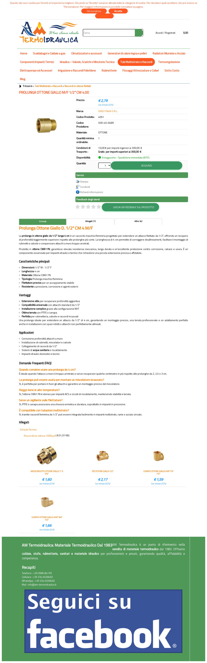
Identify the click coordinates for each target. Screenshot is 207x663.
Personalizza (94, 11)
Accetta (118, 11)
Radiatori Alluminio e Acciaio (169, 53)
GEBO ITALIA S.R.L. (108, 111)
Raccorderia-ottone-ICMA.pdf (40, 436)
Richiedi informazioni (91, 192)
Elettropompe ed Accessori (36, 70)
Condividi (85, 187)
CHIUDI (104, 16)
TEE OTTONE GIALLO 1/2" (103, 471)
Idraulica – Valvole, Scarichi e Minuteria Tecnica (87, 62)
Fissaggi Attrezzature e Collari (140, 70)
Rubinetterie (109, 70)
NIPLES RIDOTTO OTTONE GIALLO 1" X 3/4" (47, 472)
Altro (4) (138, 221)
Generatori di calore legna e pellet (127, 53)
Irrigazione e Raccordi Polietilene (77, 70)
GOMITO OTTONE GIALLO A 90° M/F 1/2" (47, 518)
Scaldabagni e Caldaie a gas (49, 53)
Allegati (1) (90, 221)
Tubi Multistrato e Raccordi (136, 62)
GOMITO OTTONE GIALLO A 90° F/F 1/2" (158, 472)
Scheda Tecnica (28, 429)
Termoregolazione (169, 62)
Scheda (42, 221)
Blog (22, 79)
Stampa (84, 181)
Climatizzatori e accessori (86, 53)
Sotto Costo (172, 70)
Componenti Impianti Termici (37, 62)
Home (23, 53)
